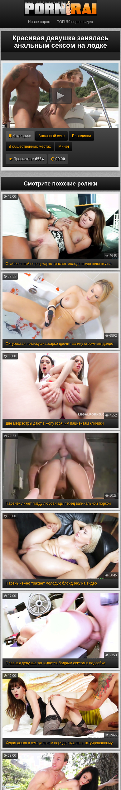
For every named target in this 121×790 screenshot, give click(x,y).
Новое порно (39, 22)
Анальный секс (51, 136)
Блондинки (81, 136)
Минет (63, 146)
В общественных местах (30, 146)
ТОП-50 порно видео (75, 22)
